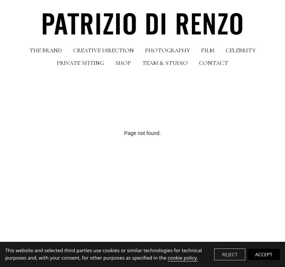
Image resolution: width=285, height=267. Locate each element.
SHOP (123, 63)
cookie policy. (183, 257)
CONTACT (213, 63)
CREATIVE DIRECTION (103, 50)
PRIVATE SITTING (80, 63)
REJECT (230, 254)
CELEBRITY (241, 50)
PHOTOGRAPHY (167, 50)
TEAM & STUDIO (165, 63)
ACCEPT (263, 254)
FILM (207, 50)
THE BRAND (45, 50)
